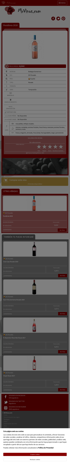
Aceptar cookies (35, 454)
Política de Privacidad (45, 448)
